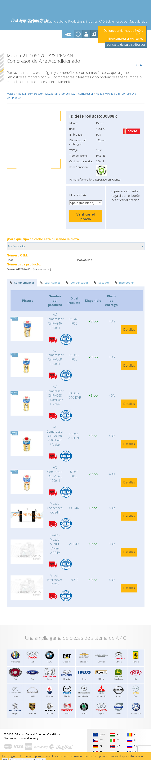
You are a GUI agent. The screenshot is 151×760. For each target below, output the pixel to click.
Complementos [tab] (22, 282)
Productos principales (83, 21)
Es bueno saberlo (55, 21)
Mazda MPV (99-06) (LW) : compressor (69, 93)
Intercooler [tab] (124, 282)
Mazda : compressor (30, 93)
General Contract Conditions (42, 734)
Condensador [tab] (77, 282)
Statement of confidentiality (21, 738)
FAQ (102, 21)
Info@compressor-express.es (125, 38)
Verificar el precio (85, 216)
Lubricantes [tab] (50, 282)
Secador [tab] (101, 282)
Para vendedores (30, 21)
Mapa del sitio (137, 21)
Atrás (139, 60)
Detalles (129, 329)
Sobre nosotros (116, 21)
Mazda (11, 93)
